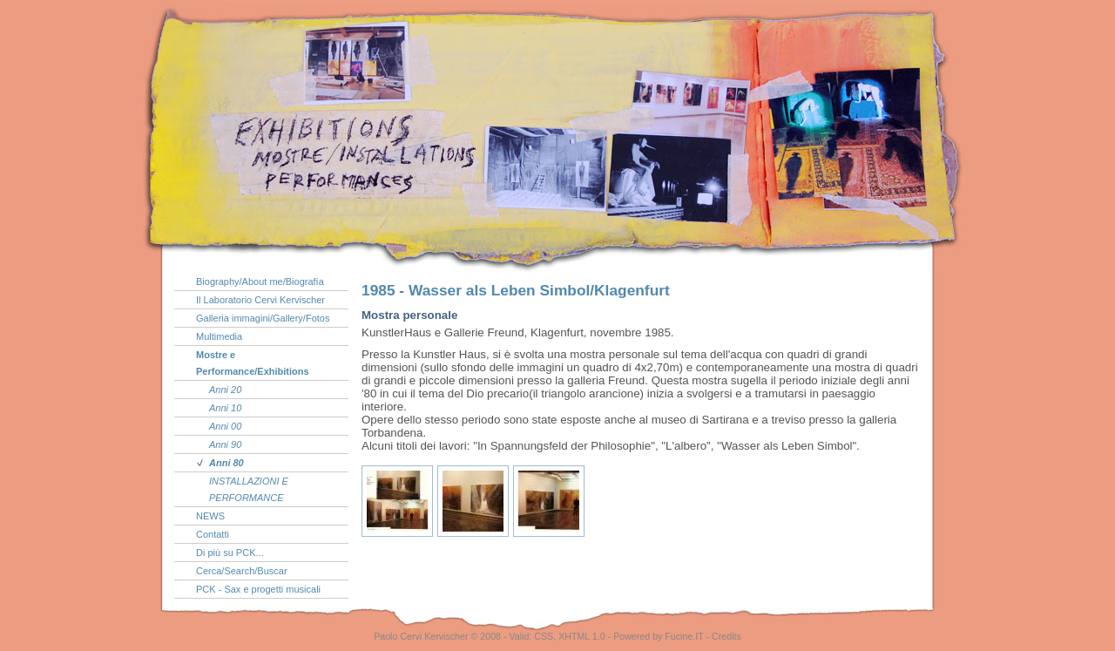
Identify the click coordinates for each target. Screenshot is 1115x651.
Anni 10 (225, 408)
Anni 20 (225, 389)
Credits (726, 636)
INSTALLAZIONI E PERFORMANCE (248, 489)
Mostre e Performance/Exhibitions (252, 362)
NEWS (210, 516)
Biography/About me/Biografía (260, 281)
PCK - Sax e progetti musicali (258, 589)
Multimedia (219, 336)
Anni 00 (225, 426)
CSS (543, 636)
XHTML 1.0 (581, 636)
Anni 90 (225, 444)
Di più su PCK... (230, 552)
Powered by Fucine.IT (658, 636)
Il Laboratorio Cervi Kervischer (260, 300)
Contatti (212, 534)
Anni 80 (226, 463)
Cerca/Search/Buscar (241, 571)
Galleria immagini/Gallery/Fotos (262, 318)
